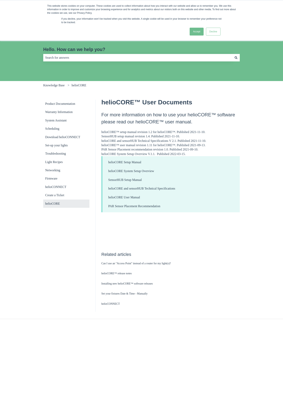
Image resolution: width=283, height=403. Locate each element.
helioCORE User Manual (124, 197)
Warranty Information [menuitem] (59, 112)
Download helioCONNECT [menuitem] (62, 137)
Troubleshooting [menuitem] (55, 153)
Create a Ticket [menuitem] (54, 195)
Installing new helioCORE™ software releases (127, 283)
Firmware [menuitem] (51, 178)
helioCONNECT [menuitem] (55, 187)
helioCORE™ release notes (116, 273)
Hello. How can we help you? (74, 49)
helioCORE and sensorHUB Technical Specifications (141, 188)
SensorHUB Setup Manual (125, 179)
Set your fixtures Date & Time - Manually (124, 293)
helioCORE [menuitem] (52, 203)
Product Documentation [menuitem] (60, 103)
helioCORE (79, 85)
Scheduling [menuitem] (52, 128)
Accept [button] (196, 31)
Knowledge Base (54, 85)
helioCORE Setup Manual (124, 162)
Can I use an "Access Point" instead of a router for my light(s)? (136, 263)
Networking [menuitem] (52, 170)
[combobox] (137, 57)
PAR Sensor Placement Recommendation (134, 206)
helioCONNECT (110, 303)
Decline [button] (213, 31)
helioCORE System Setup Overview (131, 171)
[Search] (236, 57)
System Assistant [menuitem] (56, 120)
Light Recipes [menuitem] (54, 162)
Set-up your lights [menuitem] (56, 145)
